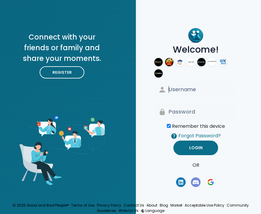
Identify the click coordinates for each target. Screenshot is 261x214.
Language (152, 210)
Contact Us (134, 205)
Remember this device (198, 126)
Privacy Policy (109, 205)
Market (176, 205)
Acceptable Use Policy (204, 205)
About (152, 205)
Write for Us (129, 210)
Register (62, 72)
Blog (164, 205)
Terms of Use (82, 205)
